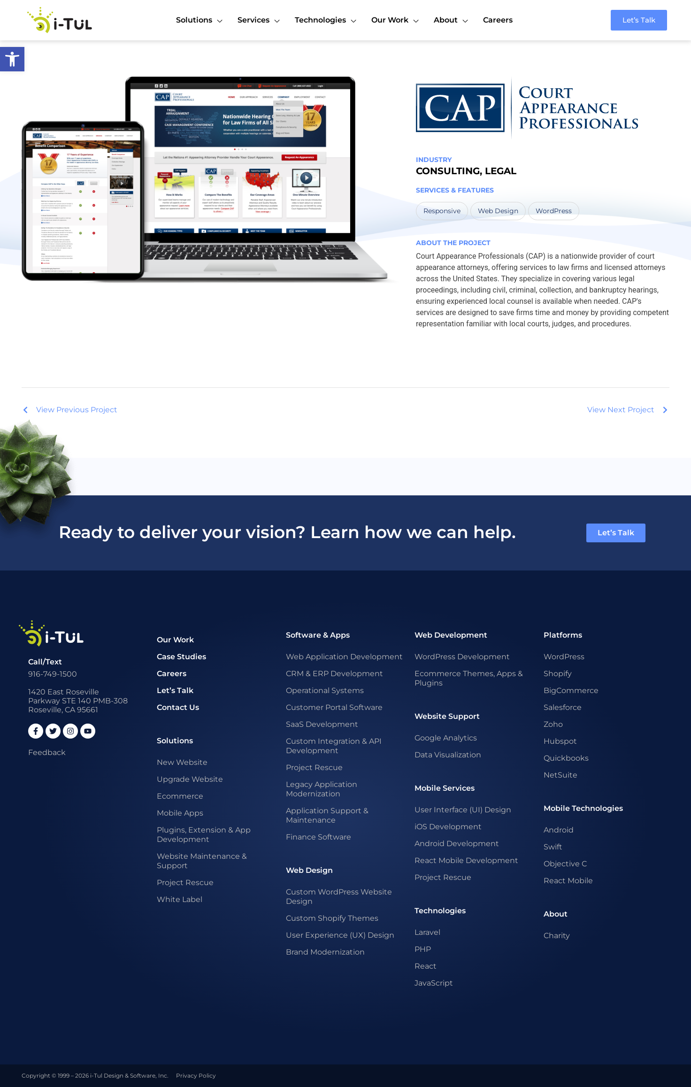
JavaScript (434, 983)
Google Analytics (446, 737)
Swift (553, 846)
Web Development (451, 635)
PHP (423, 949)
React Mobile (568, 880)
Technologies (440, 910)
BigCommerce (571, 690)
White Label (179, 899)
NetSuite (560, 775)
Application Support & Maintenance (327, 815)
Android (559, 829)
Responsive (442, 211)
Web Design (498, 211)
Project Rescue (185, 882)
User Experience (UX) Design (340, 935)
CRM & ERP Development (334, 673)
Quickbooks (566, 758)
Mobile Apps (180, 813)
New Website (182, 762)
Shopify (558, 673)
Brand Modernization (325, 952)
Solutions (175, 740)
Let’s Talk (175, 690)
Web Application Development (344, 656)
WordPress (554, 211)
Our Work (175, 639)
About (556, 914)
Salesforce (563, 707)
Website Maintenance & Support (202, 861)
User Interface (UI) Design (463, 809)
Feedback (47, 752)
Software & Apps (318, 635)
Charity (557, 935)
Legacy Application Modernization (321, 789)
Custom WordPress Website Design (339, 896)
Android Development (457, 843)
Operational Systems (325, 690)
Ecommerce (180, 796)
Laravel (427, 932)
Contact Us (178, 707)
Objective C (565, 863)
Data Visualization (448, 754)
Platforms (563, 635)
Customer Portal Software (334, 707)
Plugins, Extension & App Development (204, 834)
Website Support (447, 716)
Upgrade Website (190, 779)
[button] (12, 59)
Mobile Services (445, 788)
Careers (171, 673)
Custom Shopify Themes (332, 918)
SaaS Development (322, 724)
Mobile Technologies (583, 808)
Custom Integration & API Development (334, 746)
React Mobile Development (466, 860)
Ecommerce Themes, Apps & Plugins (469, 678)
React (426, 966)
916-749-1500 (52, 674)
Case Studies (181, 656)
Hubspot (560, 741)
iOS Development (448, 826)
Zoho (553, 724)
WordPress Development (462, 656)
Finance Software (318, 837)
